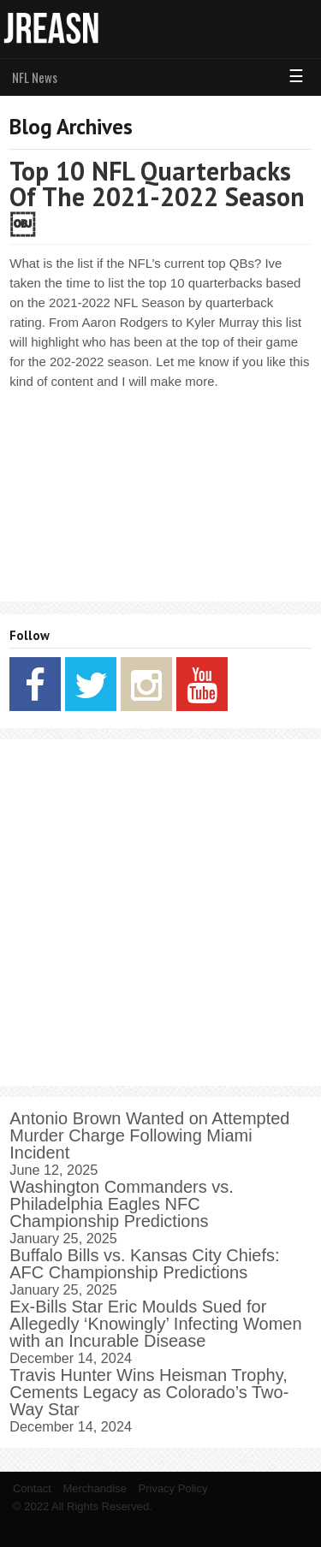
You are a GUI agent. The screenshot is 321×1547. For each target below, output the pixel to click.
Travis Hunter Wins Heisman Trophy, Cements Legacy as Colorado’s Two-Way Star (148, 1392)
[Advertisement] (160, 912)
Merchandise (94, 1488)
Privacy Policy (173, 1488)
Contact (32, 1488)
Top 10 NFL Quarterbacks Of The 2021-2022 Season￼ (157, 196)
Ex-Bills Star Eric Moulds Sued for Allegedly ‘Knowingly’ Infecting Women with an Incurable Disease (155, 1323)
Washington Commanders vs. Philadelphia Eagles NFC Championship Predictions (121, 1203)
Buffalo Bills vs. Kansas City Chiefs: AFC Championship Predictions (144, 1264)
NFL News (34, 77)
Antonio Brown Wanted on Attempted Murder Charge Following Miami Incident (149, 1135)
